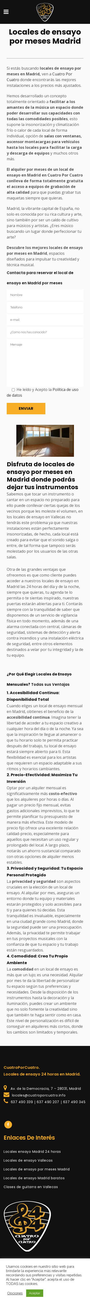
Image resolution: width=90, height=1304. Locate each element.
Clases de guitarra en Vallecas (31, 1187)
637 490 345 (74, 1102)
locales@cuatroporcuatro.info (38, 1095)
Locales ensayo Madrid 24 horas (32, 1151)
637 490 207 (48, 1102)
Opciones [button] (15, 1293)
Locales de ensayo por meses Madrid (37, 1169)
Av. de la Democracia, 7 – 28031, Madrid (44, 1088)
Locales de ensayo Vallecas (28, 1160)
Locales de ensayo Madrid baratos (34, 1178)
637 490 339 (21, 1102)
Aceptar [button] (34, 1293)
